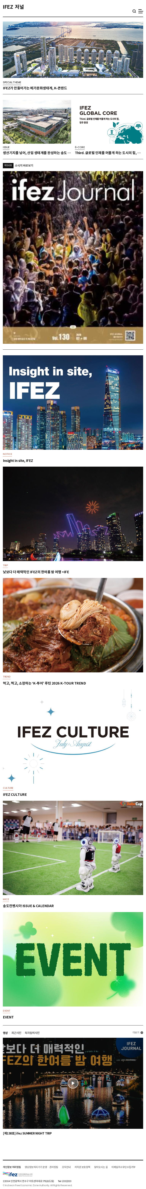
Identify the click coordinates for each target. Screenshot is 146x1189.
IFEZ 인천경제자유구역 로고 (17, 1174)
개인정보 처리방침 (12, 1167)
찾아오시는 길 (101, 1167)
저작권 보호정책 (82, 1167)
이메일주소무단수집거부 (123, 1167)
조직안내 (66, 1167)
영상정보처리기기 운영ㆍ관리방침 (41, 1167)
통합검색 (134, 11)
